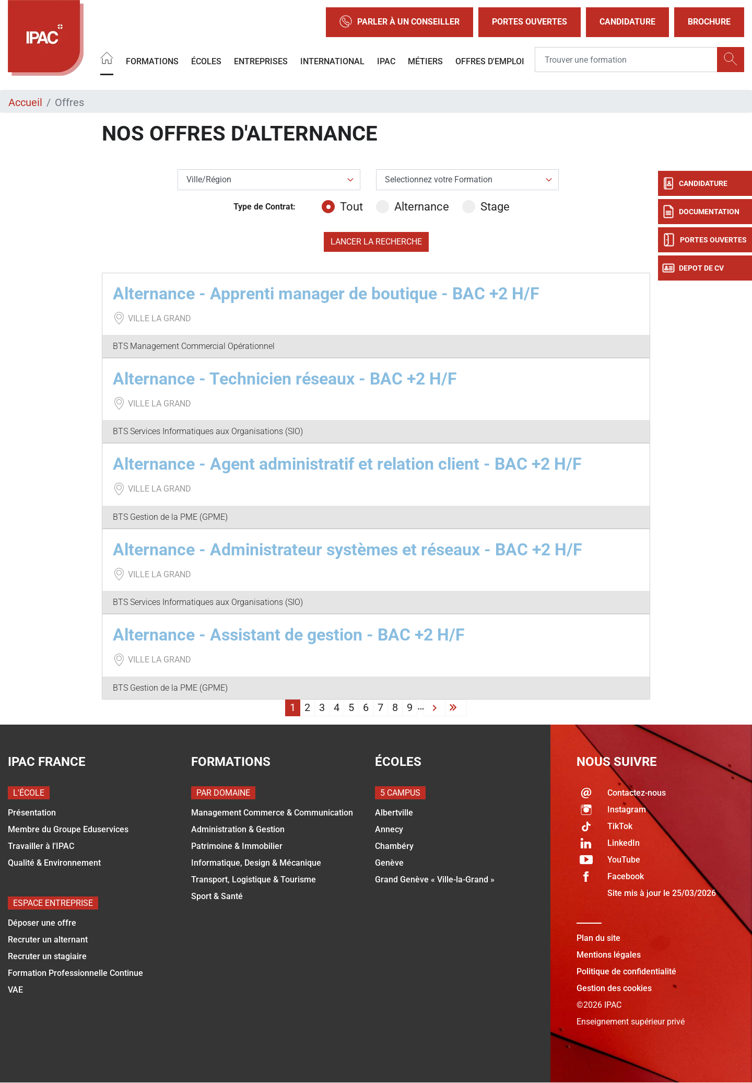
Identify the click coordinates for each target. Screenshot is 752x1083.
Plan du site (598, 938)
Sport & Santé (217, 896)
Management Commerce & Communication (272, 813)
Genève (389, 863)
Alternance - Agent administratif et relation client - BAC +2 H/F (347, 464)
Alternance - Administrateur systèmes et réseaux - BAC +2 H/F (347, 550)
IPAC (386, 61)
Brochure (709, 22)
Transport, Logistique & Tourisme (253, 879)
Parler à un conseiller (399, 22)
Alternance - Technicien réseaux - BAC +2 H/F (285, 379)
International (332, 61)
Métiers (425, 61)
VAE (15, 990)
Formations (152, 61)
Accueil (25, 102)
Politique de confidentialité (626, 971)
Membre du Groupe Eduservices (68, 829)
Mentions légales (609, 955)
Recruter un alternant (48, 940)
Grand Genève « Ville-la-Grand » (435, 879)
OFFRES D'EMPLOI (489, 61)
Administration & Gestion (238, 829)
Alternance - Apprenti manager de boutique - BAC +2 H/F (326, 294)
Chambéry (394, 846)
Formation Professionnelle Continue (75, 973)
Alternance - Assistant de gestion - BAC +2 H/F (289, 635)
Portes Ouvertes (529, 22)
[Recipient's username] (626, 60)
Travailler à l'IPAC (41, 846)
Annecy (389, 829)
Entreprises (261, 61)
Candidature (627, 22)
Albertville (394, 813)
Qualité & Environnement (54, 863)
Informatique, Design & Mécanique (256, 863)
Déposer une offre (42, 923)
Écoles (206, 61)
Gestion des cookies (614, 988)
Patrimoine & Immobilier (237, 846)
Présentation (32, 813)
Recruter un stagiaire (47, 956)
